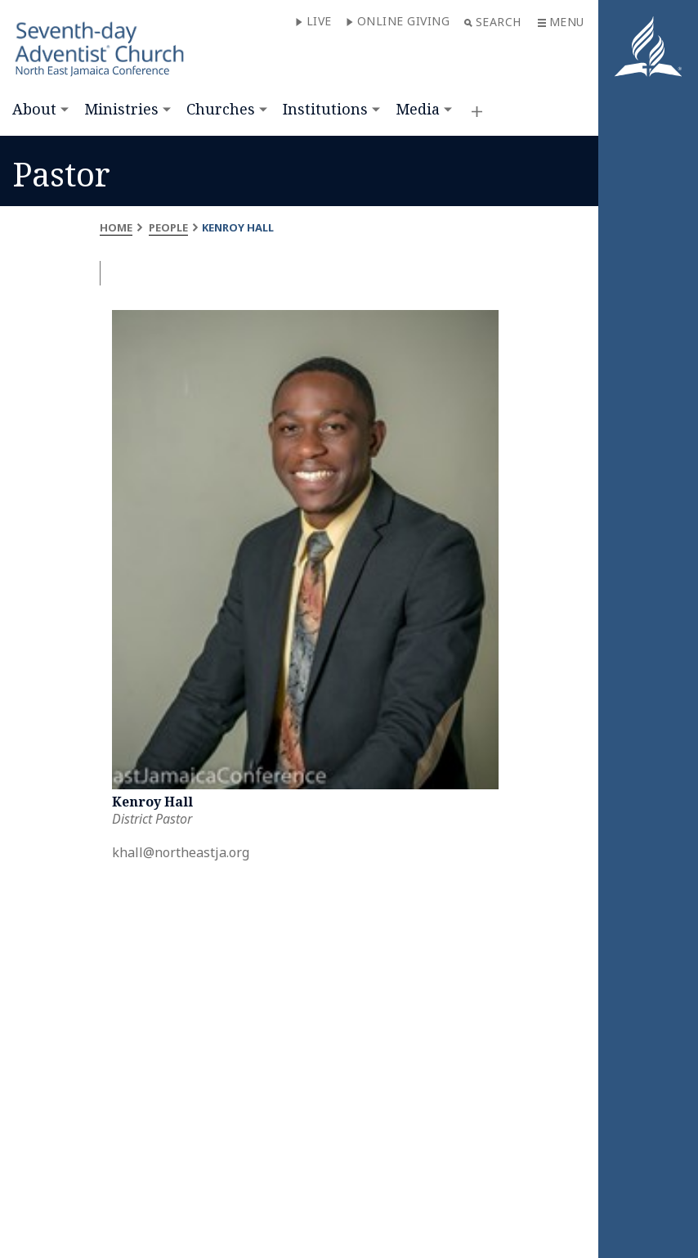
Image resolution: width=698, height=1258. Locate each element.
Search (492, 21)
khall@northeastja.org (180, 852)
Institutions (325, 109)
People (168, 227)
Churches (220, 109)
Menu (561, 21)
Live (313, 21)
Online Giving (398, 21)
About (34, 109)
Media (418, 109)
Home (116, 227)
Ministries (121, 109)
